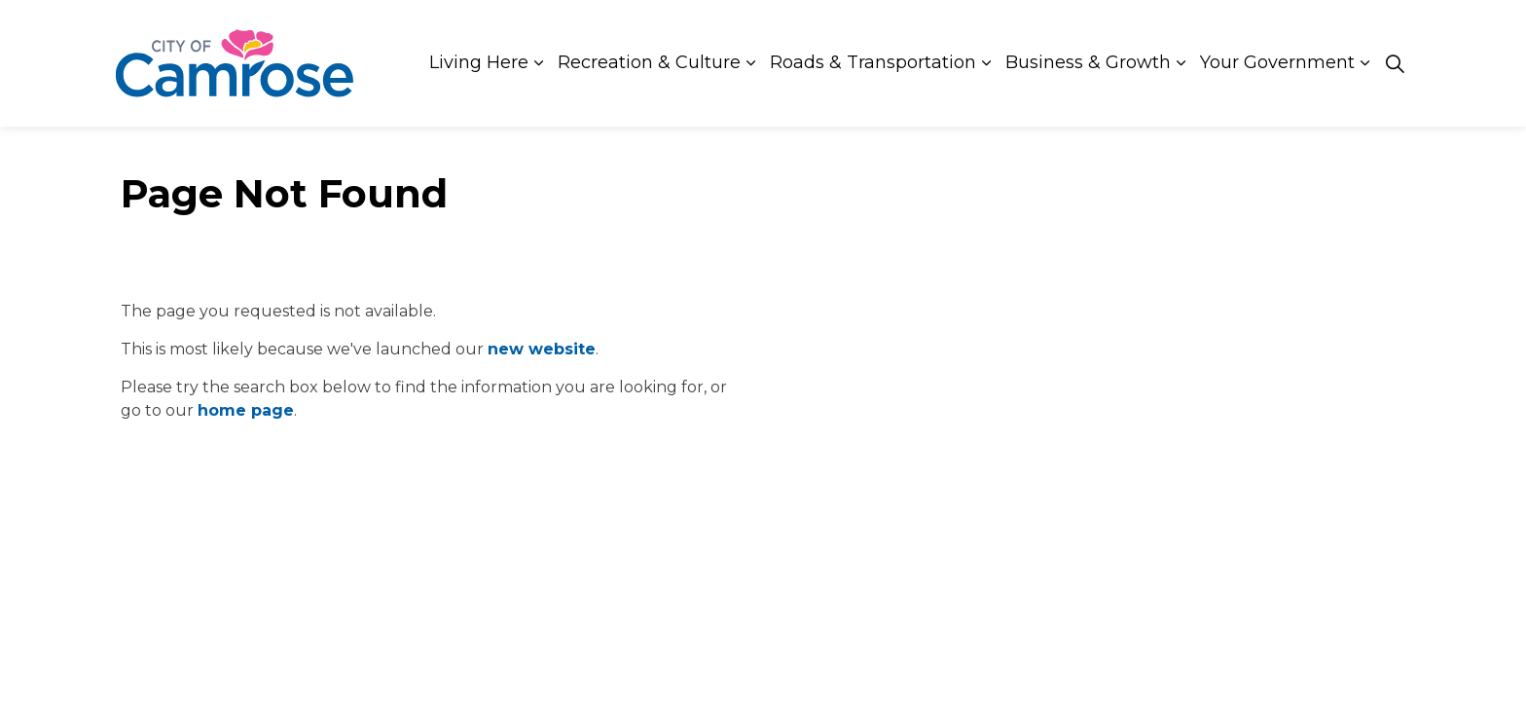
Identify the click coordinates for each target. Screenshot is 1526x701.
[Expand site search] (1394, 63)
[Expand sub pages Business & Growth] (1180, 63)
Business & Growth (1088, 62)
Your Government (1277, 62)
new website (542, 349)
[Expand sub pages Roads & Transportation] (986, 63)
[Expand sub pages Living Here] (538, 63)
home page (246, 410)
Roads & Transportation (873, 62)
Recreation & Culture (649, 62)
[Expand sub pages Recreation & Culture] (750, 63)
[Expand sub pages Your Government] (1364, 63)
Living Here (478, 62)
